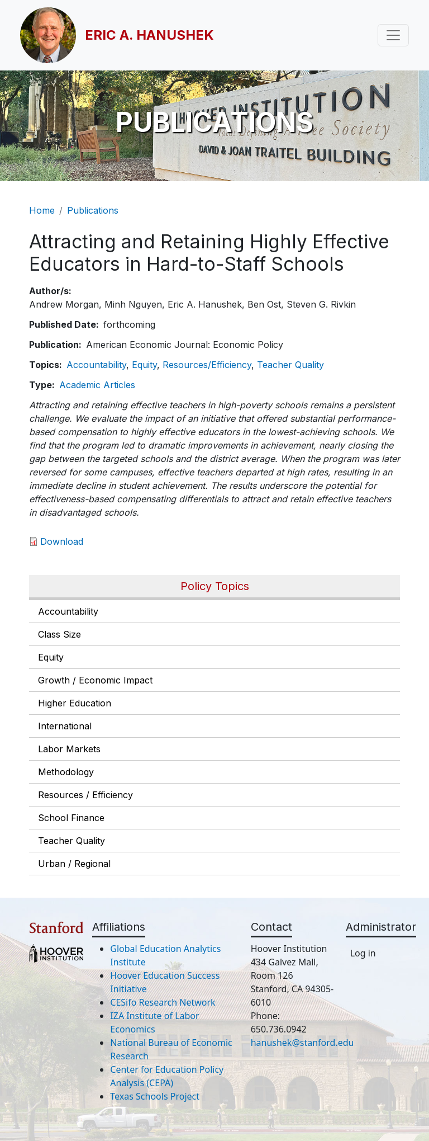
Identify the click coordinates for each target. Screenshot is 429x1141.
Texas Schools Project (154, 1096)
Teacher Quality (71, 840)
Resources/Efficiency (207, 364)
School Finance (71, 817)
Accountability (68, 611)
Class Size (59, 634)
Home (42, 210)
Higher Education (74, 703)
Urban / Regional (74, 863)
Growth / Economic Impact (95, 680)
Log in (363, 953)
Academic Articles (97, 384)
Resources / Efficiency (85, 794)
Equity (51, 657)
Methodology (66, 771)
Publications (92, 210)
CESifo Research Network (162, 1002)
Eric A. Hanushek (149, 35)
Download (61, 541)
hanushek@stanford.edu (302, 1042)
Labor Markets (69, 749)
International (65, 726)
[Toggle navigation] (393, 35)
